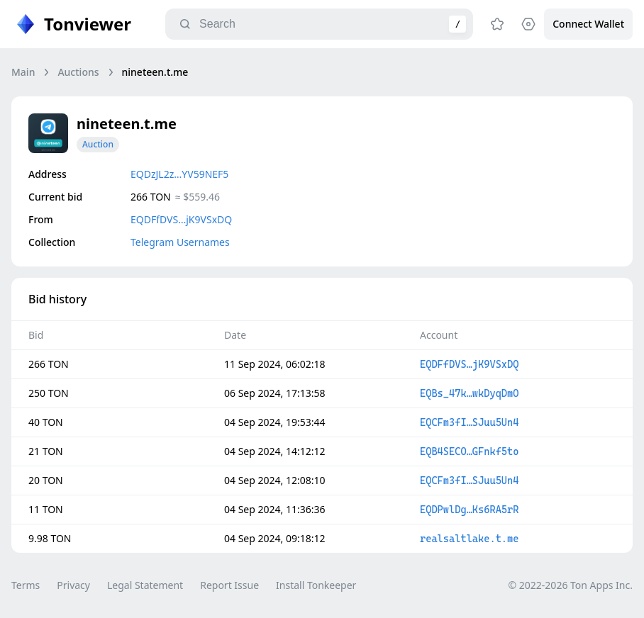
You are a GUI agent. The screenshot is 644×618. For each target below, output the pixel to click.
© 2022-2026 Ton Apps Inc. (571, 585)
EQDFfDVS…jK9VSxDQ (181, 219)
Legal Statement (145, 585)
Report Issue (229, 585)
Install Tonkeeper (316, 585)
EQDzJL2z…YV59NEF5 (179, 174)
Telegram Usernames (180, 242)
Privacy (73, 585)
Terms (25, 585)
